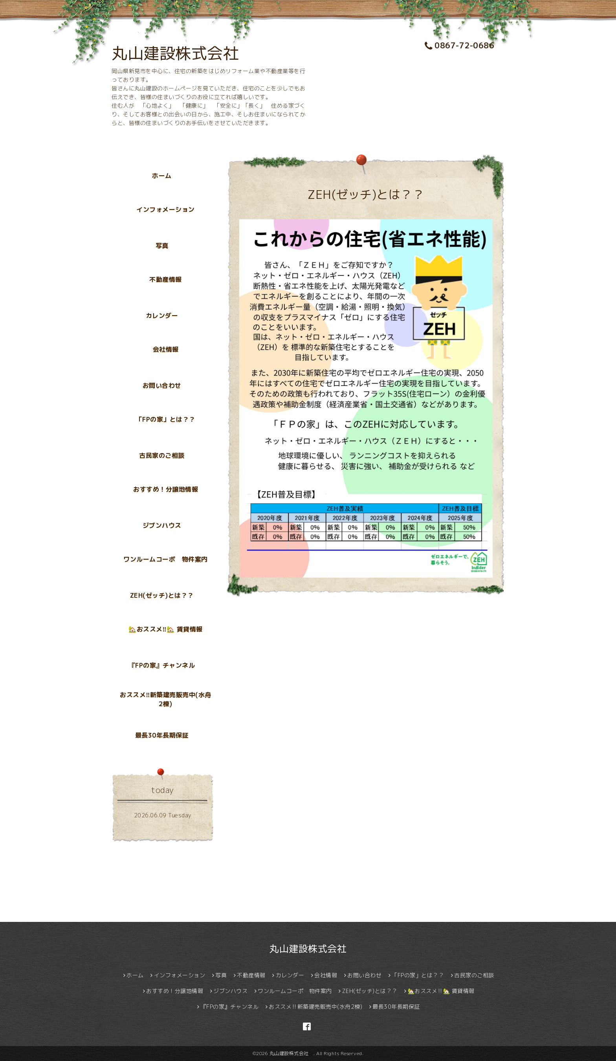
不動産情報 (165, 279)
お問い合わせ (162, 385)
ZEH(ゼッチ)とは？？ (162, 595)
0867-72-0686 (460, 45)
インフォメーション (165, 209)
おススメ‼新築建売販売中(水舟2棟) (165, 699)
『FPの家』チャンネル (162, 665)
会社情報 (166, 349)
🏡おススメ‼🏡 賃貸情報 (165, 629)
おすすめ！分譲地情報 (165, 489)
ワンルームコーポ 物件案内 (165, 559)
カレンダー (162, 315)
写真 (162, 245)
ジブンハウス (162, 525)
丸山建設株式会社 (183, 53)
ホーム (162, 175)
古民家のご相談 (162, 455)
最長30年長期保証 (162, 735)
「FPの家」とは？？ (166, 419)
